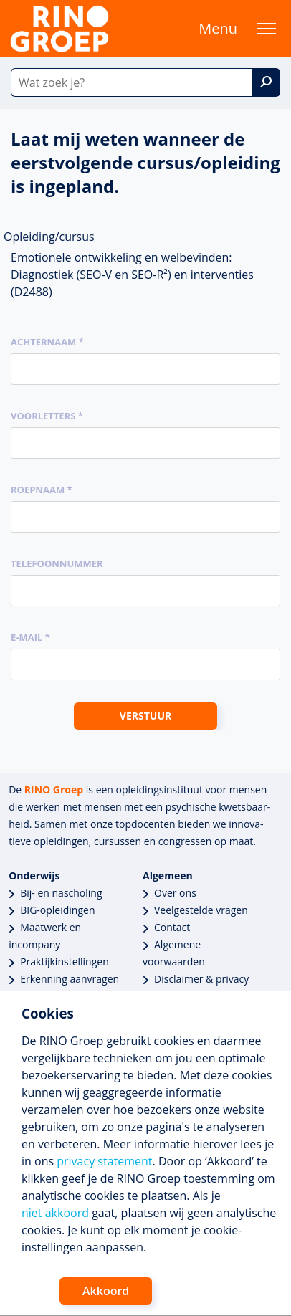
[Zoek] (266, 82)
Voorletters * (47, 415)
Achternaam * (47, 341)
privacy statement (104, 1161)
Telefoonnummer (57, 563)
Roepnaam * (41, 489)
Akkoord (105, 1291)
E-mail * (30, 637)
